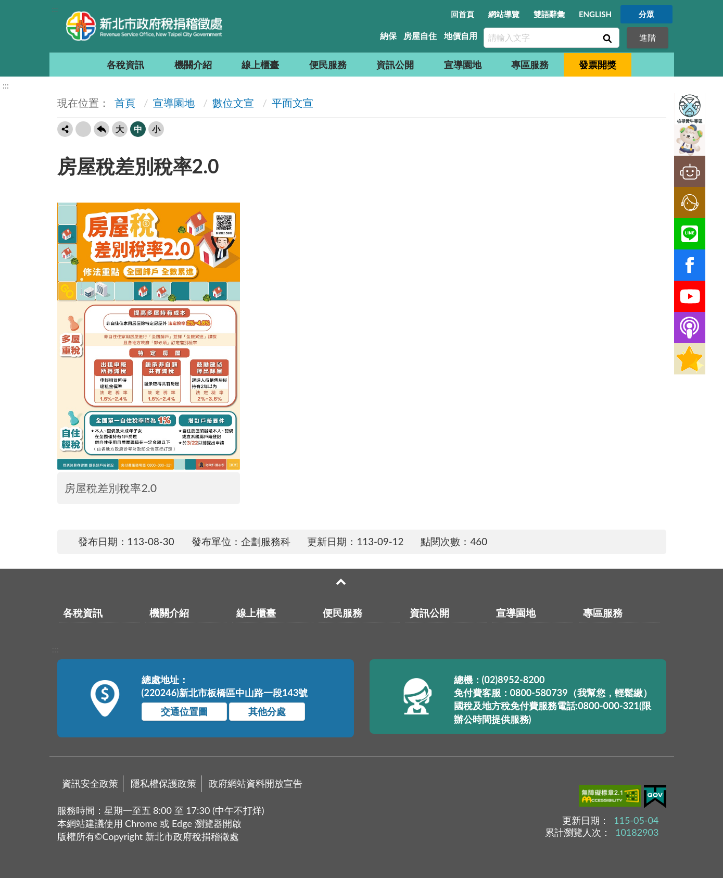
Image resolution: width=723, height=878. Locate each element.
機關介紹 (193, 64)
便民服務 (328, 64)
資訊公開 (395, 64)
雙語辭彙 (549, 14)
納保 (388, 36)
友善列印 (83, 129)
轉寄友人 (65, 129)
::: (55, 9)
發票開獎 (597, 64)
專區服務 (530, 64)
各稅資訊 (125, 64)
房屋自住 (420, 36)
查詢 (606, 38)
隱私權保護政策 (163, 783)
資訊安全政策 (90, 783)
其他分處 (267, 711)
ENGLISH (595, 14)
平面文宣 (292, 102)
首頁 (123, 102)
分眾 (646, 14)
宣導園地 (462, 64)
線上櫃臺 (260, 64)
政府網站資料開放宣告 (255, 783)
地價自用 (460, 36)
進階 (647, 37)
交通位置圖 (184, 711)
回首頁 (462, 14)
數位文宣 (233, 102)
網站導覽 (503, 14)
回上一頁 (101, 129)
